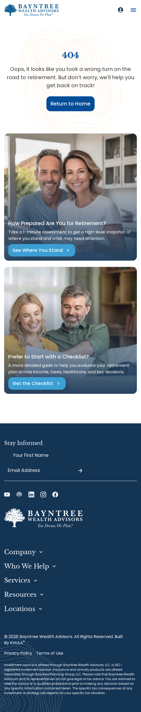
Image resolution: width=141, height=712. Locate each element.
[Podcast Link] (19, 494)
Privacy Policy (18, 653)
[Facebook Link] (55, 494)
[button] (133, 9)
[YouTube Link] (7, 494)
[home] (31, 10)
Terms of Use (49, 653)
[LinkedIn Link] (31, 494)
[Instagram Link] (43, 494)
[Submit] (80, 470)
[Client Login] (120, 10)
